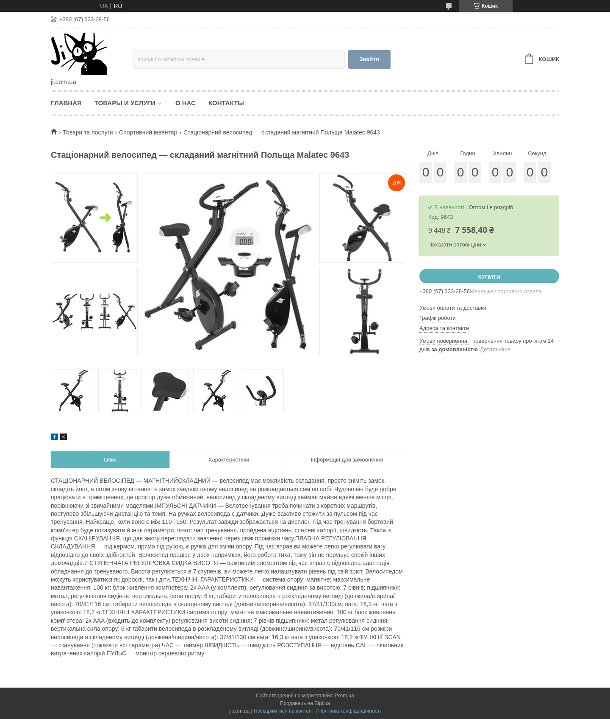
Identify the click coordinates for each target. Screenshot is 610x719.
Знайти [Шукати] (369, 59)
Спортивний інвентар (148, 132)
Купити (489, 277)
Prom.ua (344, 696)
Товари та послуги (88, 132)
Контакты (226, 103)
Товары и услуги (124, 103)
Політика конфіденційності (349, 711)
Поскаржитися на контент (284, 711)
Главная (66, 103)
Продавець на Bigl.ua (305, 703)
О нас (185, 103)
